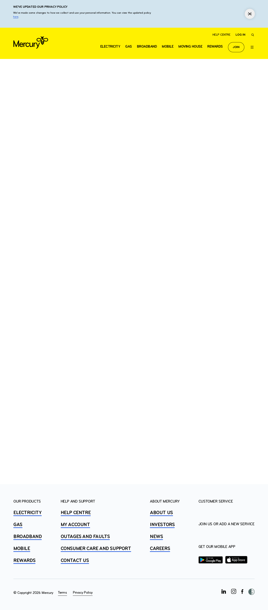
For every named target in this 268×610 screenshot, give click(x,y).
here (15, 16)
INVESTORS (162, 524)
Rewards (215, 47)
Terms (62, 593)
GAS (17, 524)
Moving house (190, 47)
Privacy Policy (83, 593)
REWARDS (24, 560)
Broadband (147, 47)
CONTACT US (75, 560)
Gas (128, 47)
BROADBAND (27, 536)
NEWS (156, 536)
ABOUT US (161, 512)
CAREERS (160, 548)
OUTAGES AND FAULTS (85, 536)
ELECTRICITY (110, 47)
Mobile (167, 47)
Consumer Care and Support (96, 548)
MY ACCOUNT (75, 524)
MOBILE (21, 548)
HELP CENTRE (76, 512)
